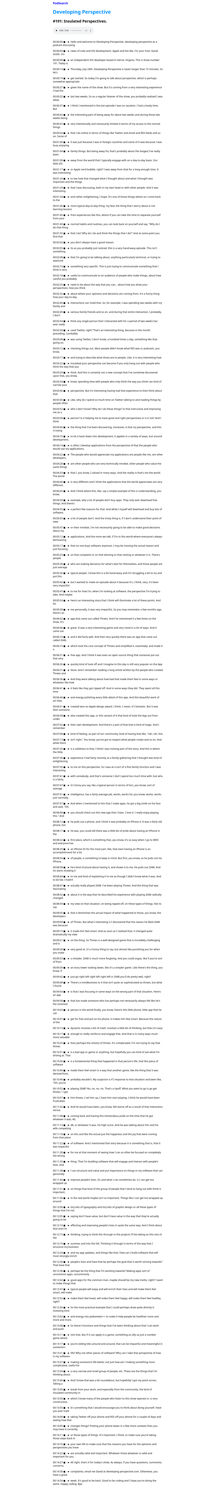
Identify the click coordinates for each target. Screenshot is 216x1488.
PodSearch (60, 3)
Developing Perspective (82, 11)
